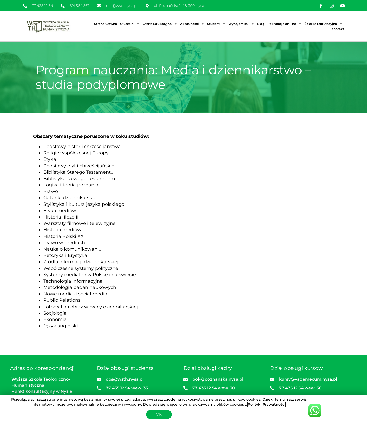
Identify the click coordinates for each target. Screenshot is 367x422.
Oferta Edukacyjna (160, 23)
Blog (260, 24)
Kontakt (337, 29)
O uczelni (130, 23)
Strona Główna (105, 24)
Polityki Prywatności (266, 404)
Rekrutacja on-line (284, 23)
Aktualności (192, 23)
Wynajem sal (241, 23)
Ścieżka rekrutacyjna (324, 23)
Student (216, 23)
